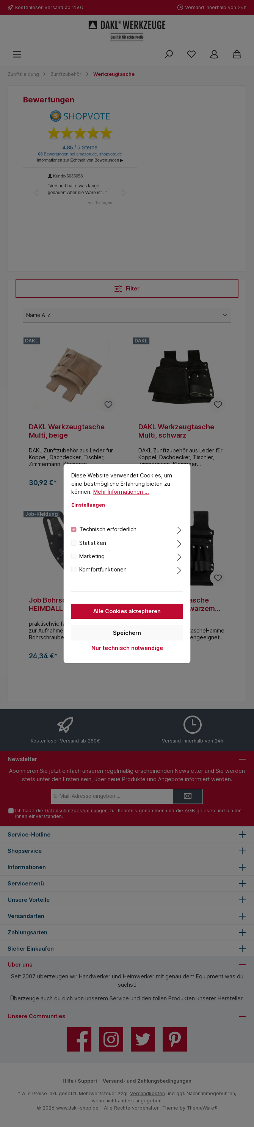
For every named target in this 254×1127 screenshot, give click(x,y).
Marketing (92, 564)
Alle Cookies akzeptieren (127, 619)
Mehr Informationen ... (121, 499)
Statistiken (92, 551)
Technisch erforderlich (107, 537)
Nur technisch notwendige (127, 656)
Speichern (127, 640)
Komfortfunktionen (103, 577)
